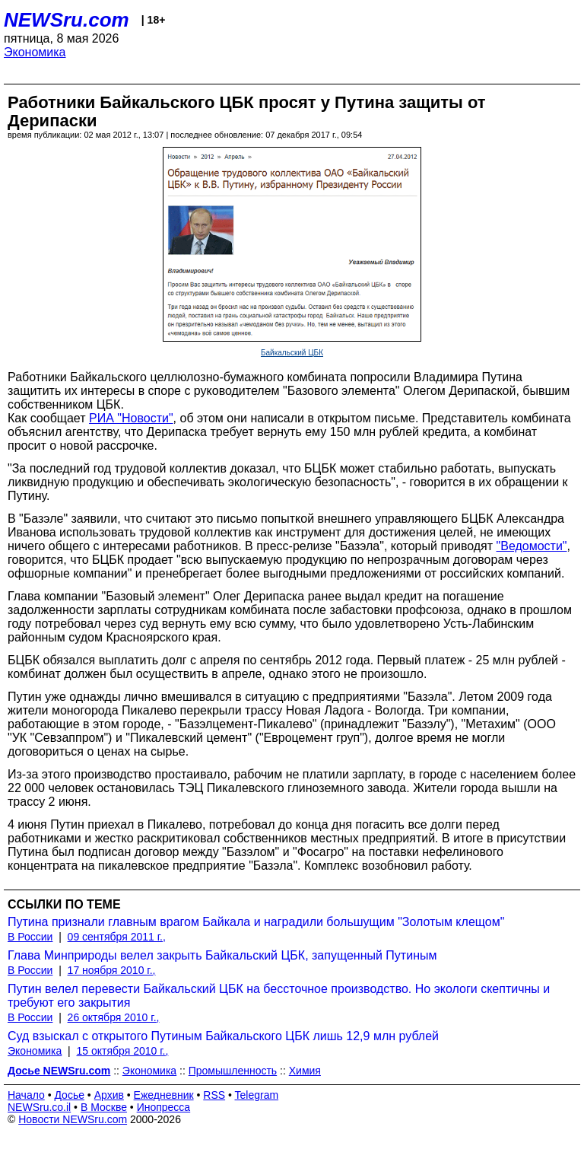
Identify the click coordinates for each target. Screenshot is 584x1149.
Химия (305, 1071)
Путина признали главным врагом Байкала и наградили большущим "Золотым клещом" (256, 921)
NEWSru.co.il (39, 1107)
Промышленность (233, 1071)
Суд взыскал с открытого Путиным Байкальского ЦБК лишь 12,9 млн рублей (223, 1036)
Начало (26, 1095)
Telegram (257, 1095)
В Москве (104, 1107)
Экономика (35, 52)
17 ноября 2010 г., (112, 970)
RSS (214, 1095)
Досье (69, 1095)
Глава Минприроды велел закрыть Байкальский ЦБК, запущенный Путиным (222, 955)
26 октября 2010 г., (114, 1017)
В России (30, 937)
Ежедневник (164, 1095)
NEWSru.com (66, 19)
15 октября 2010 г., (123, 1051)
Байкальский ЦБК (292, 353)
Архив (109, 1095)
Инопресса (164, 1107)
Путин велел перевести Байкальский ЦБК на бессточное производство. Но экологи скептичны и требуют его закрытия (279, 995)
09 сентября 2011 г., (117, 937)
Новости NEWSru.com (72, 1119)
